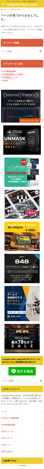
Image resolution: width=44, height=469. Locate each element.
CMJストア (6, 445)
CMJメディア (7, 438)
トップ (4, 411)
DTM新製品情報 (9, 71)
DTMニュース (7, 431)
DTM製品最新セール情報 (13, 74)
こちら (13, 404)
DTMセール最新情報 (10, 418)
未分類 (5, 80)
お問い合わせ (7, 451)
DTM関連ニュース (10, 77)
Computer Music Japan (22, 4)
